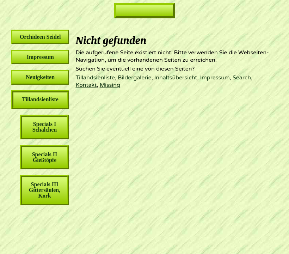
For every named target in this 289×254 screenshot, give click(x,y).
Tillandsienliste (95, 77)
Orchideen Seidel (40, 37)
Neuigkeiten (40, 77)
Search (242, 77)
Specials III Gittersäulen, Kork (44, 190)
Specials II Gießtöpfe (44, 157)
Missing (110, 85)
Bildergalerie (134, 77)
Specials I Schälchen (44, 127)
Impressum (215, 77)
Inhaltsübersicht (175, 77)
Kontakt (86, 85)
